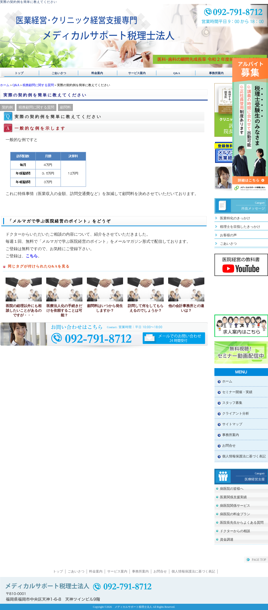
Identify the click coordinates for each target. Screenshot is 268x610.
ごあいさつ (57, 73)
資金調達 (226, 539)
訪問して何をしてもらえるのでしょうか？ (145, 308)
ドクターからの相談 (235, 531)
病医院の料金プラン (235, 514)
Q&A (172, 73)
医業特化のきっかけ (235, 218)
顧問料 (65, 107)
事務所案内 (210, 73)
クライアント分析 (235, 413)
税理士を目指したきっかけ (240, 226)
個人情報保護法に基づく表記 (244, 456)
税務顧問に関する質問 (38, 85)
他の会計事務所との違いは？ (186, 308)
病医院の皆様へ (231, 488)
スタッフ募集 (232, 403)
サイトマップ (232, 424)
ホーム (4, 85)
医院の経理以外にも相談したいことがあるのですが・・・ (24, 310)
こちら (32, 256)
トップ (19, 73)
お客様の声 (228, 235)
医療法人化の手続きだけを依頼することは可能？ (64, 310)
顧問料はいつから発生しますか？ (105, 308)
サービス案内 (134, 73)
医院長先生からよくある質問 (242, 522)
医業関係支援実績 (233, 497)
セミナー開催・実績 (237, 392)
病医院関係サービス (235, 505)
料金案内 (95, 73)
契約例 (7, 107)
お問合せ (229, 445)
